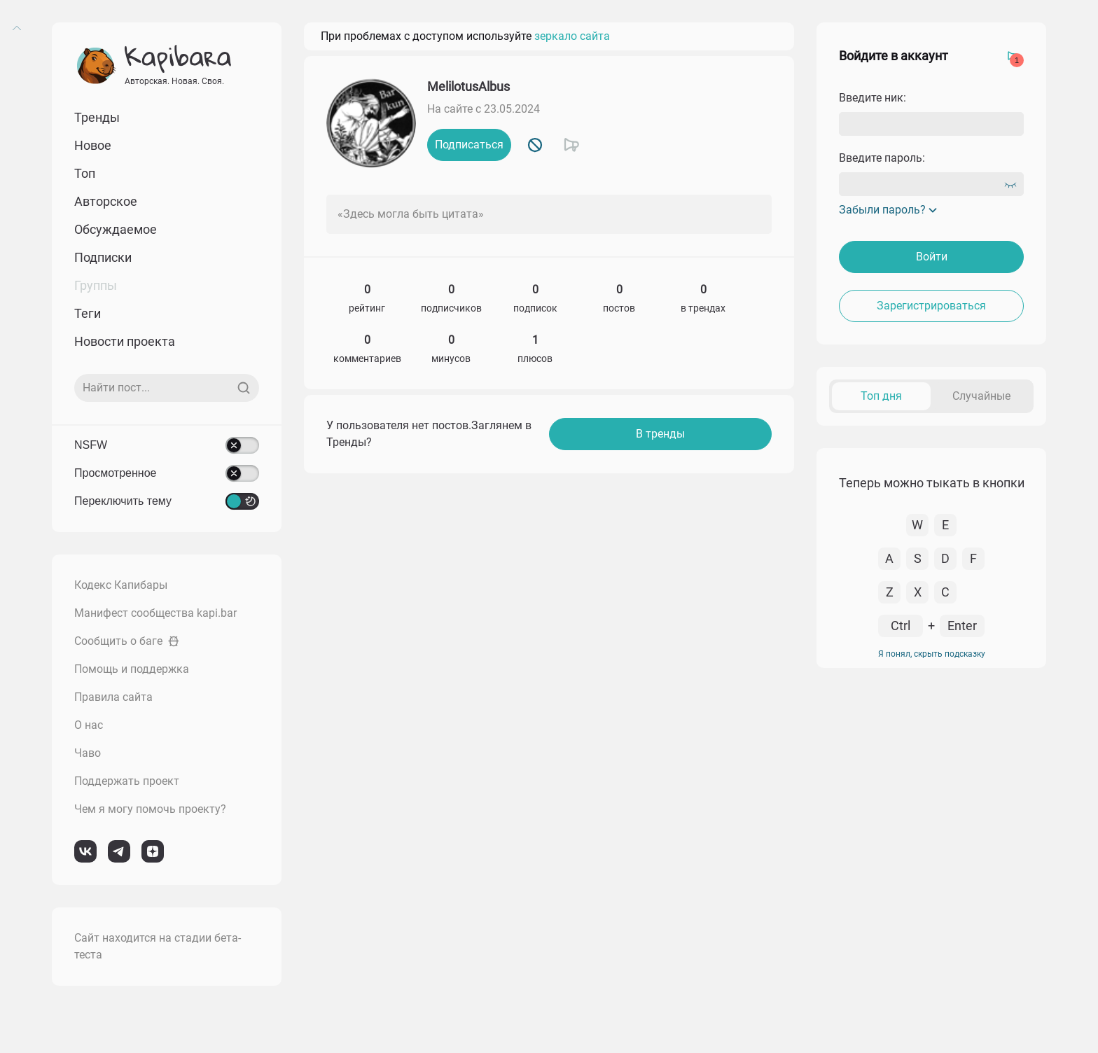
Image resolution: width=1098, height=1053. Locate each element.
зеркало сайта (572, 36)
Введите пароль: (882, 158)
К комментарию (909, 518)
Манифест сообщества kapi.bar (155, 613)
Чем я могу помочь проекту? (150, 809)
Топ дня (881, 396)
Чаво (87, 753)
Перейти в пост (992, 518)
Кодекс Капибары (120, 585)
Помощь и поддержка (131, 669)
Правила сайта (113, 697)
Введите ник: (872, 97)
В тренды (660, 433)
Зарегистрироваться (931, 305)
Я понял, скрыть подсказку (931, 983)
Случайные (981, 396)
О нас (88, 725)
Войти (931, 256)
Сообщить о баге (126, 641)
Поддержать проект (126, 781)
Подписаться (469, 144)
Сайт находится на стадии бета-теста (157, 946)
